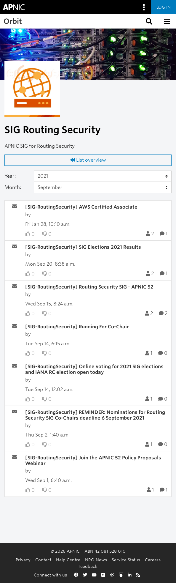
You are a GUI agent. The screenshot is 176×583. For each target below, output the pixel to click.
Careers (153, 559)
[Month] (103, 187)
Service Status (126, 559)
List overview (88, 160)
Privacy (23, 559)
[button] (148, 21)
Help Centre (68, 559)
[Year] (103, 176)
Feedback (88, 566)
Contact (43, 559)
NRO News (96, 559)
